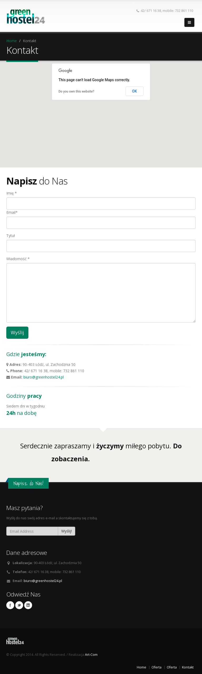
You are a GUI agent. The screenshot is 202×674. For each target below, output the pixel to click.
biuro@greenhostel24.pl (43, 377)
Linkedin (28, 605)
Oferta (156, 667)
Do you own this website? (76, 91)
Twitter (19, 605)
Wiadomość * (18, 258)
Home (11, 40)
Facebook (10, 605)
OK (134, 91)
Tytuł (10, 235)
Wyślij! (66, 531)
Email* (12, 212)
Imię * (11, 193)
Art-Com (91, 654)
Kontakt (188, 667)
